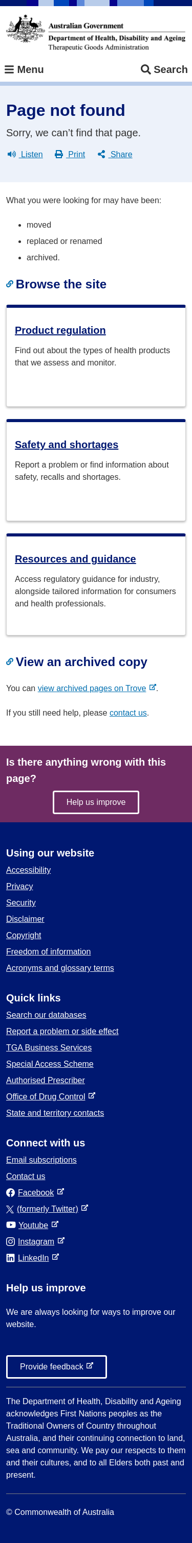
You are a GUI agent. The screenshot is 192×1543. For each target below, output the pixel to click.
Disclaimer (25, 919)
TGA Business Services (49, 1047)
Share (115, 155)
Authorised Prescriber (45, 1080)
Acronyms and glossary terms (60, 968)
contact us (128, 712)
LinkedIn (29, 1258)
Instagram (32, 1241)
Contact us (25, 1176)
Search (164, 70)
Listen (25, 155)
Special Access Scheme (50, 1064)
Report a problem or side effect (62, 1031)
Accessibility (28, 870)
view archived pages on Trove (94, 688)
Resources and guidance (75, 559)
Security (21, 902)
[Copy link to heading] (11, 284)
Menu (24, 70)
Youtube (29, 1225)
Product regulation (60, 330)
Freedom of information (48, 951)
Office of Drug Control (47, 1096)
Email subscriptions (41, 1160)
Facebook (32, 1192)
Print (70, 155)
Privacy (19, 886)
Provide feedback (54, 1369)
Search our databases (46, 1015)
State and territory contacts (55, 1113)
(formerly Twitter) (44, 1209)
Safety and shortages (66, 444)
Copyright (23, 935)
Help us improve (96, 802)
